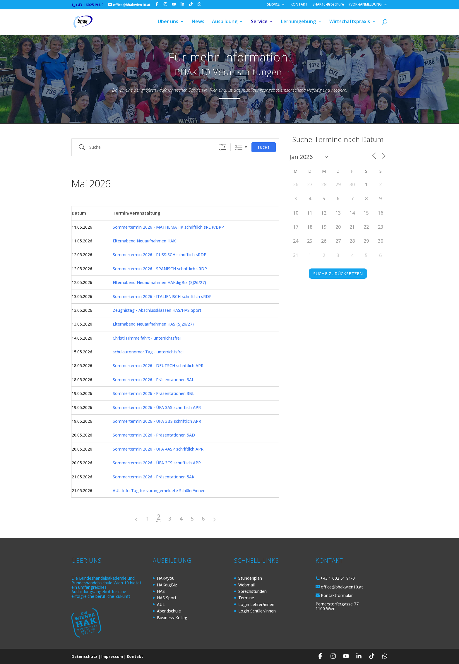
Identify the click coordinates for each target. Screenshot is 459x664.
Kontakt (135, 656)
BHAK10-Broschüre (328, 5)
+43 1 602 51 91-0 (337, 578)
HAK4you (165, 578)
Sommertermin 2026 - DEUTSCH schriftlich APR (158, 365)
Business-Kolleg (172, 617)
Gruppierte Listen (238, 147)
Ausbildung (224, 22)
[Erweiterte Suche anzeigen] (222, 147)
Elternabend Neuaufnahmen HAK (144, 241)
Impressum (112, 656)
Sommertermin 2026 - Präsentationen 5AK (153, 477)
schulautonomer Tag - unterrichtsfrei (148, 352)
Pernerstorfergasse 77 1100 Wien (337, 606)
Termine (246, 597)
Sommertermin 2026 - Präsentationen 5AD (154, 435)
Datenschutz (84, 656)
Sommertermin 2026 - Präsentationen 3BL (153, 393)
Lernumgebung (298, 22)
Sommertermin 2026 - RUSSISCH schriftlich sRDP (159, 254)
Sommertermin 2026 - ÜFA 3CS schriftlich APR (157, 463)
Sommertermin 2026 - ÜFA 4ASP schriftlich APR (158, 449)
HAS (161, 591)
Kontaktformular (337, 595)
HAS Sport (167, 597)
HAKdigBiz (167, 585)
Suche (264, 147)
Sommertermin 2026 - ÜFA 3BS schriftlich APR (157, 421)
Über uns (168, 22)
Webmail (246, 585)
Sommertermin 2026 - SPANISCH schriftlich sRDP (160, 268)
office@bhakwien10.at (342, 587)
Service (259, 22)
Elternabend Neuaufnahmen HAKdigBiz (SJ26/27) (159, 282)
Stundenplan (250, 578)
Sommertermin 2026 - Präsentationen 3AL (153, 379)
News (198, 22)
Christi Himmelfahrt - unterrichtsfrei (147, 338)
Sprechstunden (252, 591)
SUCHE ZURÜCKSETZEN (338, 273)
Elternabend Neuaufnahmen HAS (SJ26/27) (153, 324)
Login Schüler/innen (257, 611)
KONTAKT (299, 5)
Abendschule (169, 611)
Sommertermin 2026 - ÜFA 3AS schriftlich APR (157, 407)
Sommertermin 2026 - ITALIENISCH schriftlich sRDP (162, 296)
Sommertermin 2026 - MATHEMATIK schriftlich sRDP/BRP (168, 227)
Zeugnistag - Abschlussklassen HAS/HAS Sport (157, 310)
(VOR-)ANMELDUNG (365, 5)
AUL (161, 604)
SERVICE (273, 5)
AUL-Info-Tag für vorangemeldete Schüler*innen (159, 490)
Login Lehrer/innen (256, 604)
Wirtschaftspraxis (349, 22)
